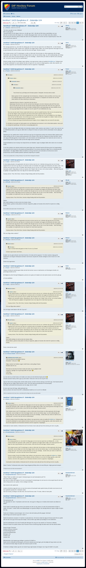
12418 (70, 362)
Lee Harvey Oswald (70, 360)
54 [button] (75, 23)
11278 (70, 214)
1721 (70, 474)
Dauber (67, 265)
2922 (70, 44)
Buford (9, 243)
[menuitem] (12, 14)
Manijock (67, 212)
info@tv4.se (52, 61)
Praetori (67, 69)
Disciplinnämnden (69, 446)
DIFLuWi (67, 180)
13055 (70, 170)
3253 (70, 408)
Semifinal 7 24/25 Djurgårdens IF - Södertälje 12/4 (22, 20)
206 (69, 267)
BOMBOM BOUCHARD (13, 357)
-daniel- (67, 169)
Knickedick (14, 81)
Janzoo (67, 42)
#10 (8, 74)
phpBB (37, 560)
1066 (70, 448)
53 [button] (72, 23)
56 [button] (80, 23)
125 (69, 27)
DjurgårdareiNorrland (70, 472)
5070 (70, 182)
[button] (61, 23)
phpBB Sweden (45, 562)
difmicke (67, 25)
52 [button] (69, 23)
